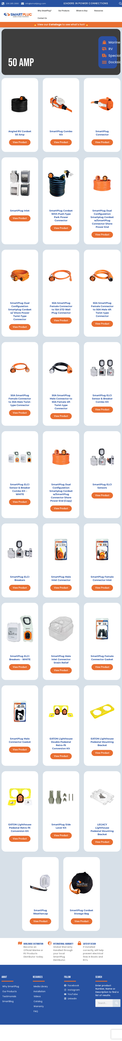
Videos (37, 996)
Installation (39, 991)
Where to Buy (81, 11)
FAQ (36, 1011)
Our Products (63, 11)
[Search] (116, 1003)
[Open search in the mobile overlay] (119, 3)
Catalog (38, 1001)
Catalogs (55, 24)
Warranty (39, 1006)
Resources (98, 11)
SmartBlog (8, 1001)
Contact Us (42, 18)
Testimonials (9, 996)
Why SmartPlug (10, 986)
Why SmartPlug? (45, 11)
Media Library (41, 986)
